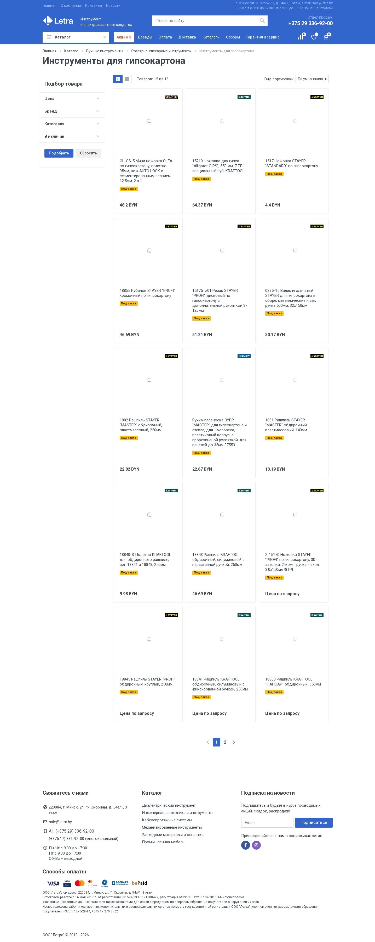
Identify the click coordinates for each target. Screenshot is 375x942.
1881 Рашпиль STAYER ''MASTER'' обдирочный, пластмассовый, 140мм (286, 425)
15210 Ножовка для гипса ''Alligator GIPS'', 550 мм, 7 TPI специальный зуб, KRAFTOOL (218, 166)
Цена (72, 98)
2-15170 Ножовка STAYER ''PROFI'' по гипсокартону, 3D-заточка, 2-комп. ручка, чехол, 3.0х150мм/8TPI (292, 562)
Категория (72, 123)
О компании (71, 5)
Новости (113, 5)
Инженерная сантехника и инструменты (177, 812)
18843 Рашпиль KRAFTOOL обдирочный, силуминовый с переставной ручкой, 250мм (218, 559)
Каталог (76, 37)
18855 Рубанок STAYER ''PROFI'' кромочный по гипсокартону (147, 293)
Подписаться (314, 822)
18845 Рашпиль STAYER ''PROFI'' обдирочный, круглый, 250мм (148, 682)
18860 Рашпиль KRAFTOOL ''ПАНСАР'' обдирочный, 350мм (293, 682)
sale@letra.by (60, 822)
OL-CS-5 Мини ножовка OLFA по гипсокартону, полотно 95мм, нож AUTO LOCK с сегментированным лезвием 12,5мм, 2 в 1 (146, 171)
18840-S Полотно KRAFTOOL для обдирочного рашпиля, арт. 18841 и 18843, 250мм (145, 559)
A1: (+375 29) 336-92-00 (71, 831)
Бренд (72, 111)
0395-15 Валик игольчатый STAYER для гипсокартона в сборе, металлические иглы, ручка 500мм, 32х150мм (290, 298)
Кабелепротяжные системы (167, 820)
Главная (49, 5)
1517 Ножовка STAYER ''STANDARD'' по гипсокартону (291, 163)
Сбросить (88, 153)
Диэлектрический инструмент (169, 805)
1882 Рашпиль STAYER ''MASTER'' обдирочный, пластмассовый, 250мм (141, 425)
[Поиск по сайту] (204, 20)
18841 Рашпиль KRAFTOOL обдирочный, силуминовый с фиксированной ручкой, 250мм (220, 684)
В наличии (72, 136)
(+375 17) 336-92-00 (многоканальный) (83, 838)
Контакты (93, 5)
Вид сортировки (278, 79)
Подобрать (59, 153)
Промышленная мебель (163, 842)
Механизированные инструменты (172, 827)
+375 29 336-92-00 (311, 23)
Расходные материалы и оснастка (173, 834)
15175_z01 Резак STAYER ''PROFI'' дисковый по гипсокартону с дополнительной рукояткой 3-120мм (219, 300)
